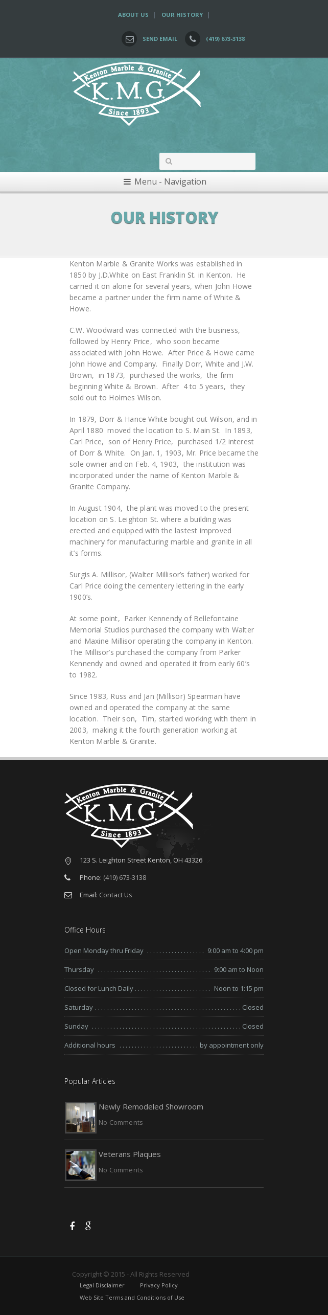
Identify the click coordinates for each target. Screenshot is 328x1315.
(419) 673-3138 (225, 38)
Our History (182, 14)
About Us (133, 14)
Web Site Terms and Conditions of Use (132, 1297)
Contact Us (115, 894)
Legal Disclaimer (102, 1285)
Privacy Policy (159, 1285)
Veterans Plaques (130, 1154)
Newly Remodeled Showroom (151, 1106)
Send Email (160, 38)
